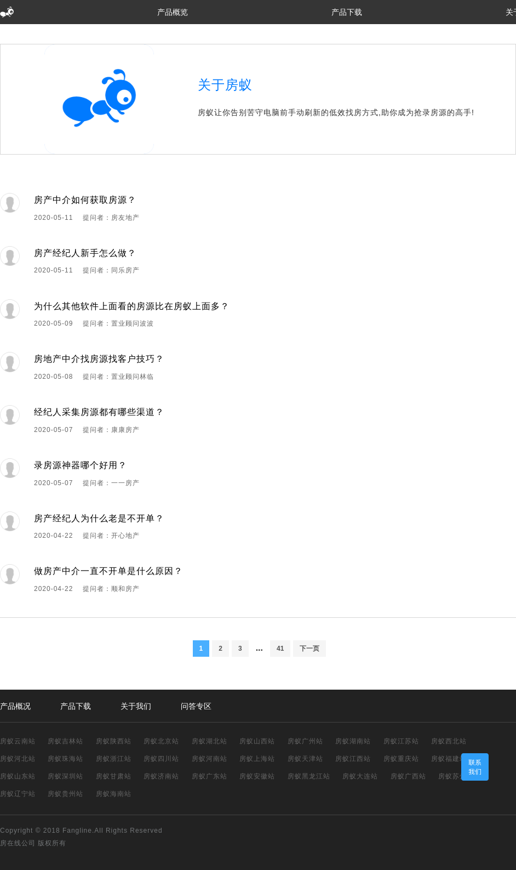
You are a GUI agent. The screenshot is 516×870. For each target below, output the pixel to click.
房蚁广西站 (408, 776)
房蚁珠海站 (65, 759)
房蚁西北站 (449, 741)
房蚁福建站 (449, 759)
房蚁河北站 (18, 759)
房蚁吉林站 (65, 741)
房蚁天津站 (305, 759)
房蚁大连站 (360, 776)
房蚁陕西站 (113, 741)
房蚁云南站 (18, 741)
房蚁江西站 (353, 759)
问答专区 (196, 706)
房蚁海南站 (113, 794)
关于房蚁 (225, 84)
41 (280, 648)
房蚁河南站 (209, 759)
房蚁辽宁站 (18, 794)
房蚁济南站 (161, 776)
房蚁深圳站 (65, 776)
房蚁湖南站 (353, 741)
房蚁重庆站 (401, 759)
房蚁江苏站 (401, 741)
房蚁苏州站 (456, 776)
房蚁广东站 (209, 776)
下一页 (309, 648)
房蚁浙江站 (113, 759)
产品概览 (172, 12)
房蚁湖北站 (209, 741)
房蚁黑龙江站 (309, 776)
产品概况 (15, 706)
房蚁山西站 (257, 741)
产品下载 (346, 12)
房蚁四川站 (161, 759)
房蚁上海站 (257, 759)
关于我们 (136, 706)
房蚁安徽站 (257, 776)
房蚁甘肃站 (113, 776)
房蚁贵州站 (65, 794)
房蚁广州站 (305, 741)
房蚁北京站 (161, 741)
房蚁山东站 (18, 776)
